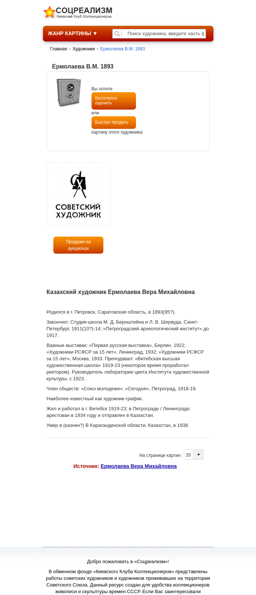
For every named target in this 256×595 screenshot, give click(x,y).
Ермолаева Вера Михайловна (139, 466)
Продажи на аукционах (78, 245)
